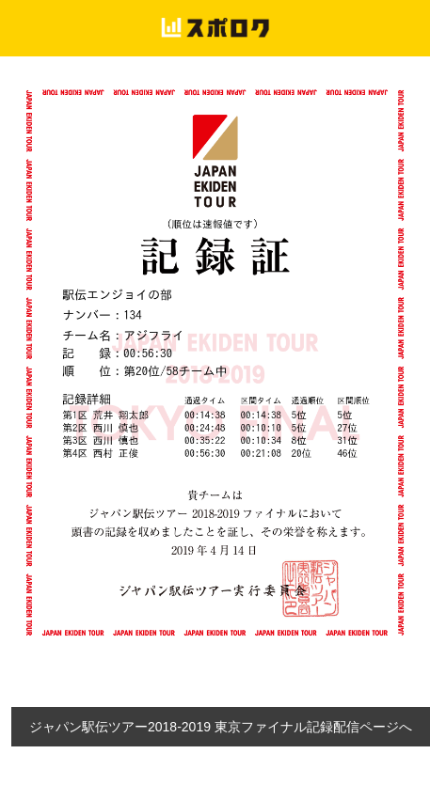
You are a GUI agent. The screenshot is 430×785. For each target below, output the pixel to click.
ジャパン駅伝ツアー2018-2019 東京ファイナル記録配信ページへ (220, 726)
